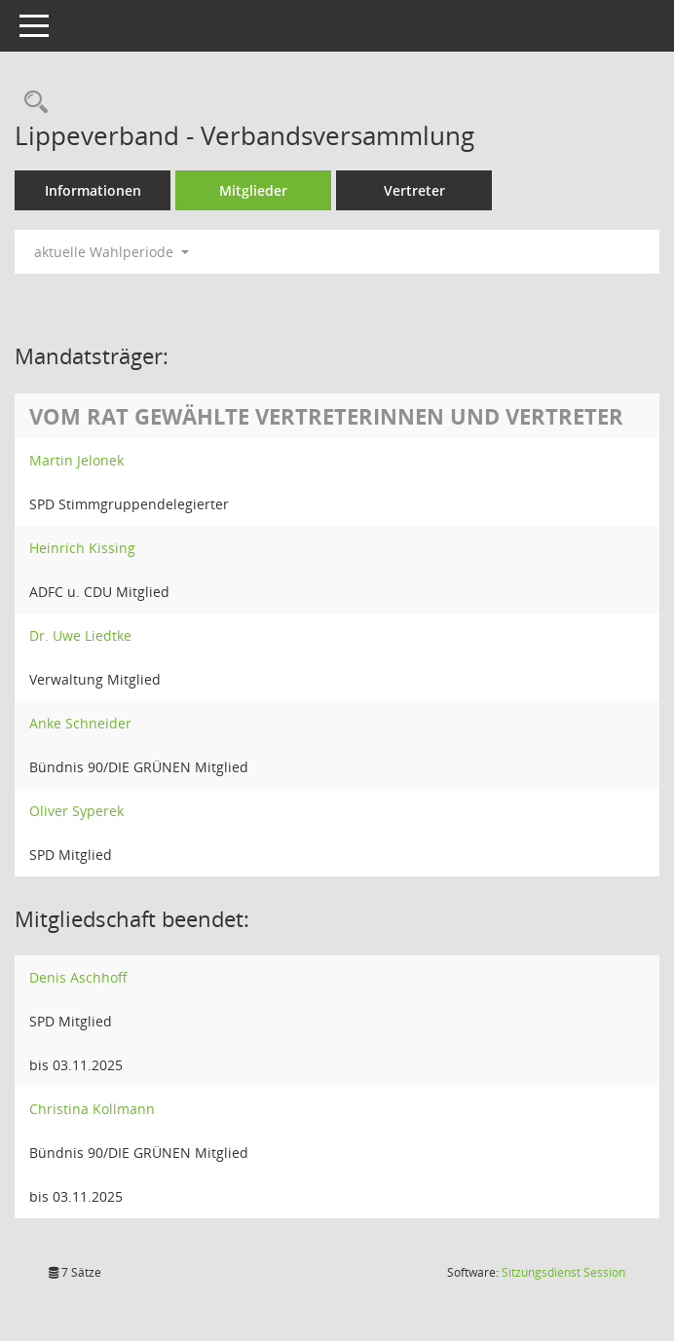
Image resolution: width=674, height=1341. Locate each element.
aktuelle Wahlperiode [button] (111, 251)
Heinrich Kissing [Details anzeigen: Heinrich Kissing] (82, 548)
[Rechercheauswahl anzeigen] (31, 103)
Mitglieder (253, 190)
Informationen (93, 190)
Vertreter (414, 190)
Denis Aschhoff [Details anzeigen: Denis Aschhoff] (78, 977)
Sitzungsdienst (563, 1272)
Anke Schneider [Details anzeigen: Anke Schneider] (80, 723)
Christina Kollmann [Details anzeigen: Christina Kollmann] (92, 1108)
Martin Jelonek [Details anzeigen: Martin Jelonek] (76, 460)
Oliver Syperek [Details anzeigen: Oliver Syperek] (76, 810)
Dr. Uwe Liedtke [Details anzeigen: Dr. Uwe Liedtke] (80, 635)
